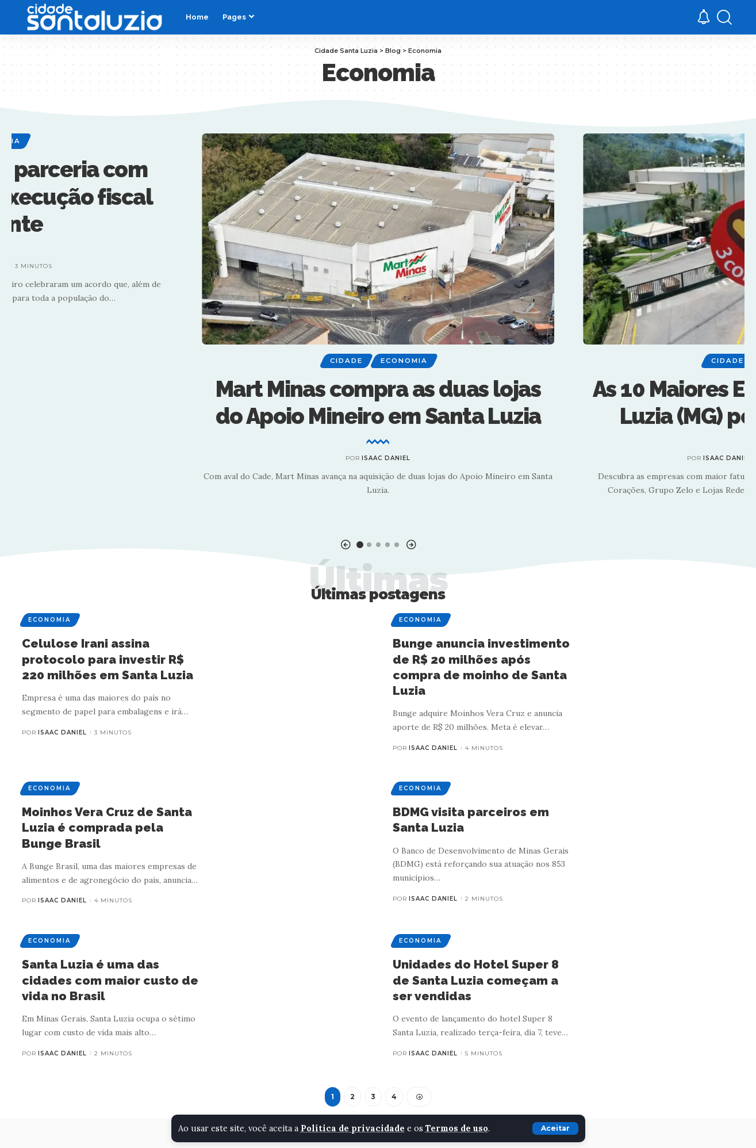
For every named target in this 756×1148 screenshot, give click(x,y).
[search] (724, 17)
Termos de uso (459, 1128)
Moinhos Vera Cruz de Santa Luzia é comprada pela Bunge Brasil (107, 828)
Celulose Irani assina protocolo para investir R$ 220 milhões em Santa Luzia (107, 660)
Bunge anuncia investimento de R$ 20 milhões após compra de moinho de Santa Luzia (481, 667)
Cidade (346, 361)
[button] (345, 545)
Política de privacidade (353, 1128)
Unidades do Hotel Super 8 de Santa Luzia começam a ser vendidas (476, 981)
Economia (404, 361)
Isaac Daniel (386, 458)
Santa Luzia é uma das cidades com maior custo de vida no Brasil (110, 981)
